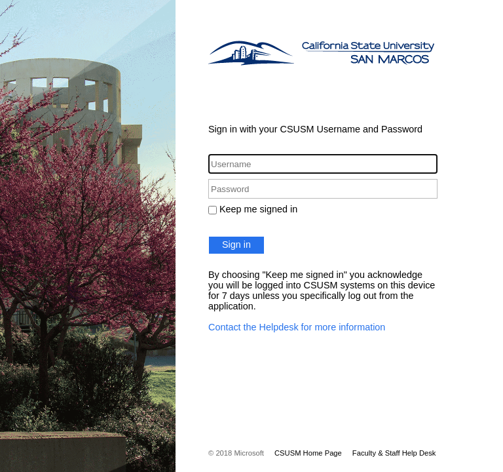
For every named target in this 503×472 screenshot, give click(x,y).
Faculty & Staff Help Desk (394, 453)
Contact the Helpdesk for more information (296, 327)
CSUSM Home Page (308, 453)
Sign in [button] (236, 244)
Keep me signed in (258, 209)
